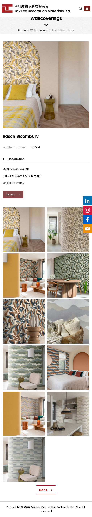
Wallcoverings (39, 30)
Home (22, 30)
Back (43, 490)
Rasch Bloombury (63, 30)
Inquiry (11, 194)
